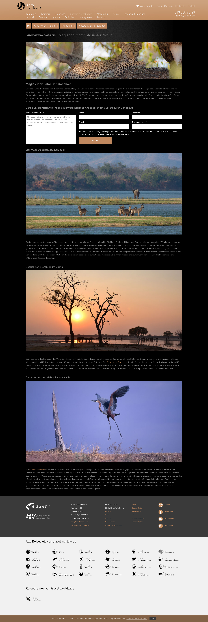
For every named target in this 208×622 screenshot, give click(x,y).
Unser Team (110, 522)
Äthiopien (69, 17)
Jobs (133, 515)
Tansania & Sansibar (134, 14)
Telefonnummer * (139, 122)
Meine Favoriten (147, 6)
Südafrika (31, 14)
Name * (82, 112)
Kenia (116, 14)
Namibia (45, 14)
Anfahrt (108, 518)
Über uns (168, 6)
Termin (107, 515)
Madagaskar (85, 17)
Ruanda (43, 17)
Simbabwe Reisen (37, 469)
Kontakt (191, 6)
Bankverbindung (138, 518)
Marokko (101, 17)
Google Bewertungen (113, 525)
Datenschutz (137, 508)
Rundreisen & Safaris (45, 26)
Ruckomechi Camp (115, 362)
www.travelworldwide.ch (80, 525)
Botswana (60, 14)
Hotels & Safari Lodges (92, 26)
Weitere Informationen (137, 619)
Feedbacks (180, 6)
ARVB (134, 504)
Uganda (56, 17)
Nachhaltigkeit (137, 522)
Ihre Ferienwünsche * (35, 112)
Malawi (30, 17)
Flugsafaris (68, 26)
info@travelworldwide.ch (80, 522)
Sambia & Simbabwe (81, 14)
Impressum (136, 511)
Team (159, 6)
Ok (152, 619)
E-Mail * (82, 122)
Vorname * (136, 112)
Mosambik (102, 14)
